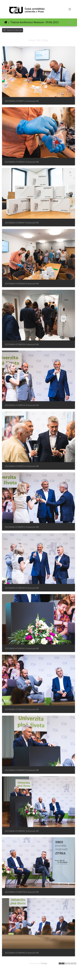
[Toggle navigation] (70, 9)
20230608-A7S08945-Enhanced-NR (22, 648)
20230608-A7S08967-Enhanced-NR (22, 222)
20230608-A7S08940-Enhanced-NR (22, 952)
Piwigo (44, 963)
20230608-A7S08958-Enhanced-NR (22, 344)
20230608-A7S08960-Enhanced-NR (22, 283)
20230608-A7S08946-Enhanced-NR (22, 709)
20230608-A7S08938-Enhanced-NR (22, 892)
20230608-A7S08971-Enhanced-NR (22, 101)
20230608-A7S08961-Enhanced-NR (22, 162)
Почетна (5, 22)
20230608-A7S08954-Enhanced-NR (22, 405)
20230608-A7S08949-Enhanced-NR (22, 588)
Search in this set (12, 30)
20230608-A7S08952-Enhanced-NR (22, 527)
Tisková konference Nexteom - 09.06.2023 (34, 22)
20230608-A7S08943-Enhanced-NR (22, 770)
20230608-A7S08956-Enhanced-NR (22, 466)
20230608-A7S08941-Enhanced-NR (22, 831)
